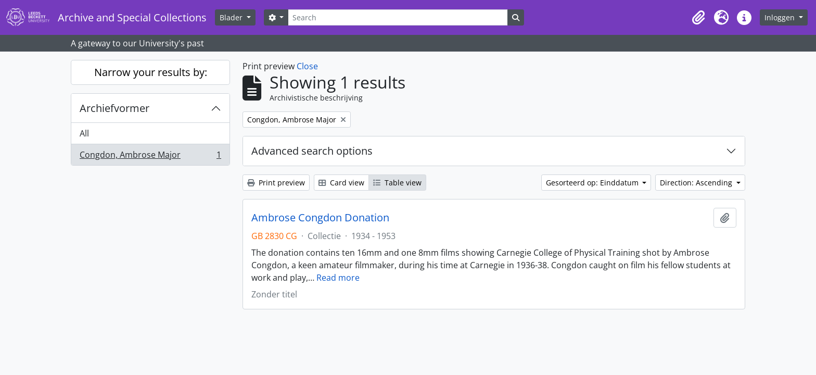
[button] (698, 17)
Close (307, 66)
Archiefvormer (114, 108)
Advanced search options (312, 151)
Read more (338, 277)
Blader (232, 17)
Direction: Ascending (697, 183)
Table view (397, 183)
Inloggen (780, 17)
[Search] (397, 17)
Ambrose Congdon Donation (320, 217)
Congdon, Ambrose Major (150, 156)
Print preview (276, 183)
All (84, 133)
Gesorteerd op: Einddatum (593, 183)
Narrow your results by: (150, 72)
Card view (341, 183)
